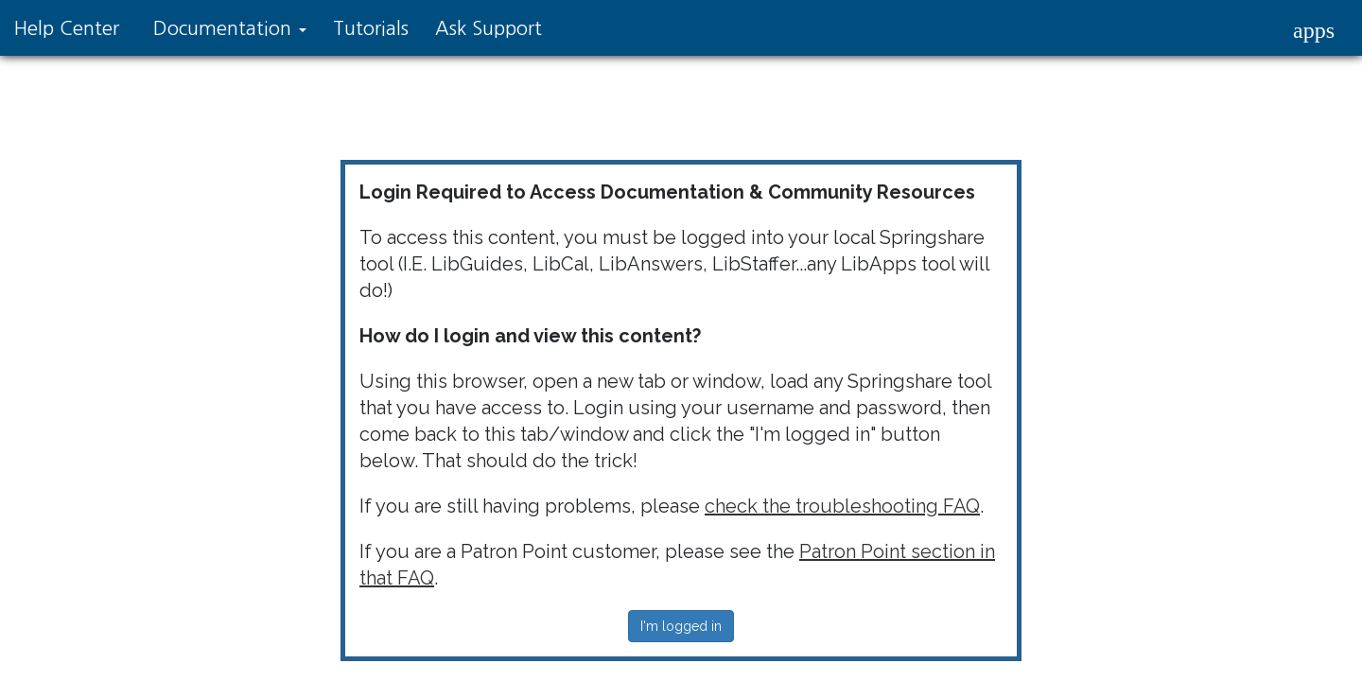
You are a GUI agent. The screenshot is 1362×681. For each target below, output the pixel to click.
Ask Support (488, 28)
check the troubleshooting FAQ (842, 506)
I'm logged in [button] (681, 626)
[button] (1314, 30)
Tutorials (371, 28)
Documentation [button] (229, 28)
